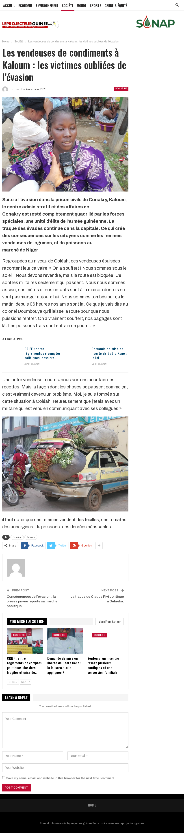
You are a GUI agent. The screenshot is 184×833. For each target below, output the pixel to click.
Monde (82, 5)
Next (25, 682)
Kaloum (31, 537)
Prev (13, 682)
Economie (25, 5)
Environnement (47, 5)
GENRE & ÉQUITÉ (116, 5)
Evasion (17, 537)
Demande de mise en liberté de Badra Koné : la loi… (109, 353)
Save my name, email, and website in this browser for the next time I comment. (60, 778)
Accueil (9, 5)
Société (68, 5)
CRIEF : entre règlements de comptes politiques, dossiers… (42, 353)
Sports (95, 5)
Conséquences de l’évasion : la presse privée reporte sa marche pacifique (32, 601)
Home (92, 805)
